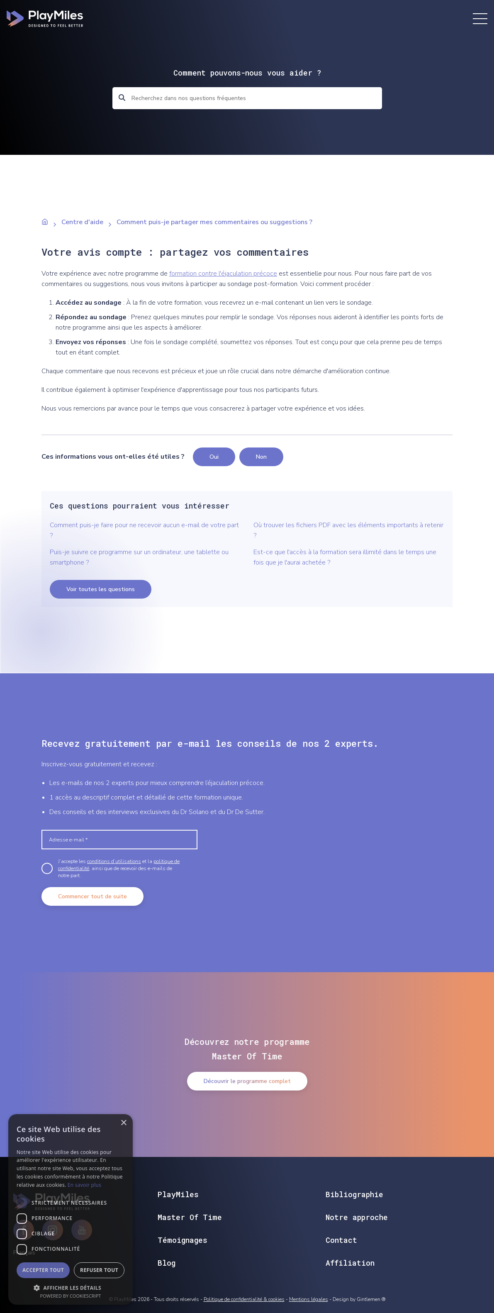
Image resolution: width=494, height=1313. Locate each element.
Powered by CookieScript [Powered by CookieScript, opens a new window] (70, 1296)
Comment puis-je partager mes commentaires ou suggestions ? (214, 222)
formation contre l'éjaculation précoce (223, 273)
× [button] (123, 1123)
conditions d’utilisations (114, 861)
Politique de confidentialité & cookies (244, 1299)
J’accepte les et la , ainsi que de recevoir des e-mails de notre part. (119, 868)
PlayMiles (178, 1194)
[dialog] (70, 1209)
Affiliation (350, 1263)
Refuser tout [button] (99, 1270)
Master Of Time (190, 1217)
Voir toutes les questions (100, 589)
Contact (341, 1240)
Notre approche (357, 1217)
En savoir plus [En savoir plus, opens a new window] (84, 1184)
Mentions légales (308, 1299)
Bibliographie (354, 1194)
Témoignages (182, 1240)
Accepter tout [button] (43, 1270)
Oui (214, 457)
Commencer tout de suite (92, 896)
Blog (166, 1263)
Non (261, 457)
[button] (70, 1287)
